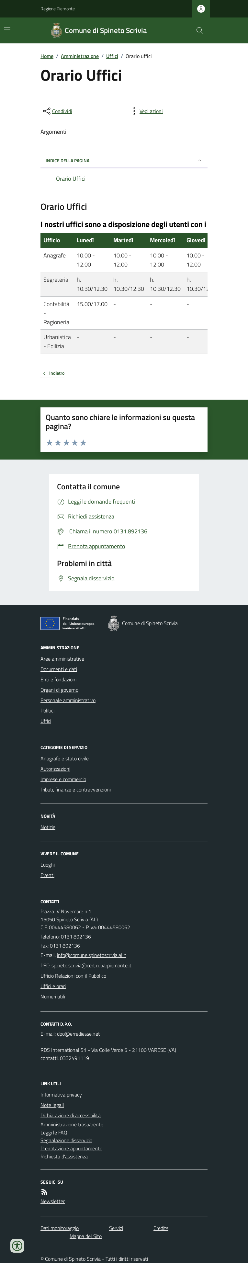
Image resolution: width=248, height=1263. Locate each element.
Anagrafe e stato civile (64, 758)
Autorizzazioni (55, 769)
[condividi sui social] (56, 111)
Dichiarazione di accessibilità (70, 1115)
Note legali (52, 1105)
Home (46, 56)
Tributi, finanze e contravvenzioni (75, 789)
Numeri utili (52, 996)
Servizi (116, 1228)
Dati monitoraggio (59, 1228)
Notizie (47, 827)
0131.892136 (76, 936)
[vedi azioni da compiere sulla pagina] (146, 111)
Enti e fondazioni (58, 679)
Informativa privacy (61, 1094)
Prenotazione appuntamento (71, 1148)
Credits (160, 1228)
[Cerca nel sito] (197, 30)
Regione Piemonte (57, 8)
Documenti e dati (58, 669)
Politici (47, 710)
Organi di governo (59, 690)
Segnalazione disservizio (66, 1140)
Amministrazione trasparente (71, 1124)
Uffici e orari (53, 986)
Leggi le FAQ (53, 1132)
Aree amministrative (62, 659)
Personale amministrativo (68, 700)
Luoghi (47, 865)
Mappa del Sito (86, 1236)
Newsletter (52, 1201)
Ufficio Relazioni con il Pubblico (73, 976)
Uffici (112, 56)
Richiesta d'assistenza (64, 1156)
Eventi (47, 875)
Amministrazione (80, 56)
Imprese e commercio (63, 779)
